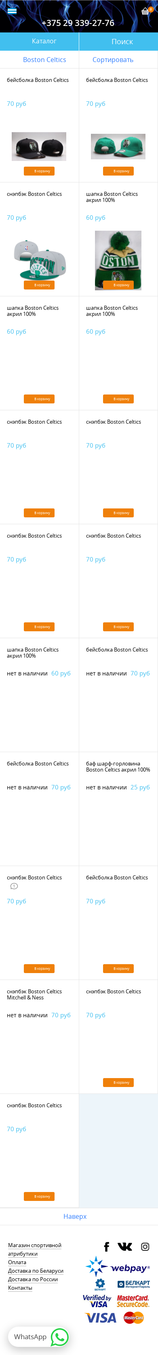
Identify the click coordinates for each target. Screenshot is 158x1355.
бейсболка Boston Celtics (38, 80)
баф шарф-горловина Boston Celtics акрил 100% (118, 766)
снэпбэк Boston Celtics (34, 193)
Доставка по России (33, 1279)
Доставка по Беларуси (35, 1270)
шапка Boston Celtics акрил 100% (112, 197)
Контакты (20, 1287)
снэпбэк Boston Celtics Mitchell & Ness (34, 994)
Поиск (122, 41)
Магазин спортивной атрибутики (34, 1249)
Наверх (74, 1216)
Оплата (17, 1262)
